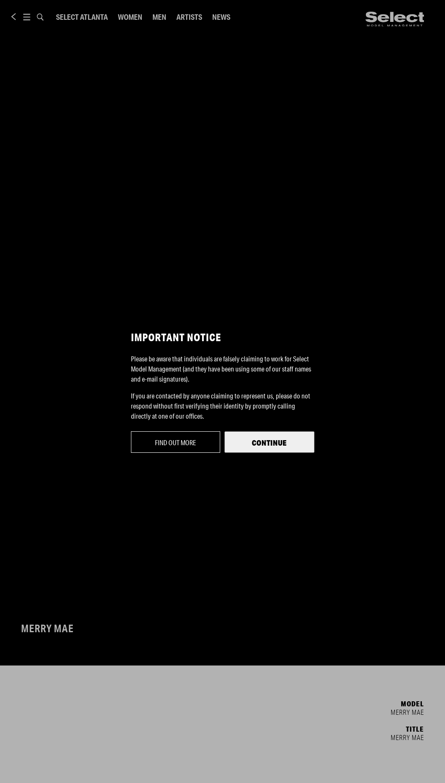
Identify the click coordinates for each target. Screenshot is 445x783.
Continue (269, 443)
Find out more (175, 442)
